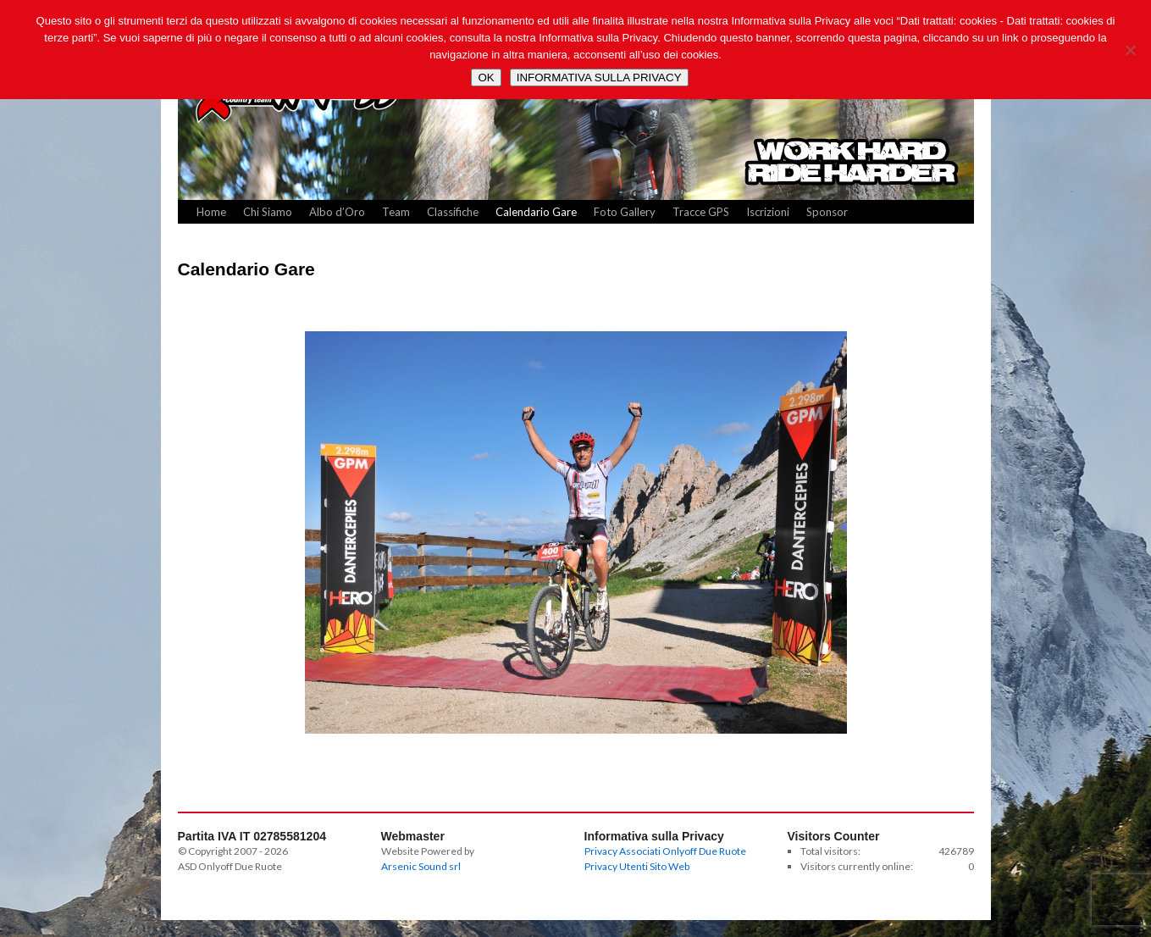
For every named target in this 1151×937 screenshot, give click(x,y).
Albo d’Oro (337, 212)
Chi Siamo (267, 212)
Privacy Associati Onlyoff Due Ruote (665, 851)
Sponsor (827, 212)
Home (211, 212)
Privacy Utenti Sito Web (636, 866)
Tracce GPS (700, 212)
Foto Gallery (625, 212)
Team (396, 212)
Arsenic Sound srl (421, 866)
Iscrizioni (767, 212)
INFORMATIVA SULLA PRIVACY (599, 77)
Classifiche (453, 212)
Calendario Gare (536, 212)
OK (486, 77)
